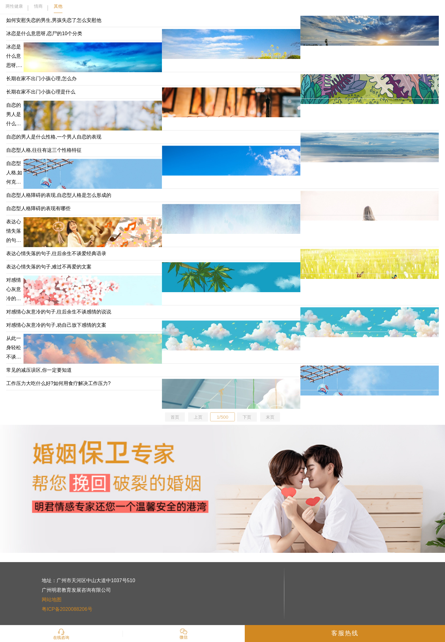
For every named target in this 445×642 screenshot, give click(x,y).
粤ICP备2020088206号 (67, 609)
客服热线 (344, 633)
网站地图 (51, 599)
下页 (247, 417)
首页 (175, 417)
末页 (270, 417)
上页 (198, 417)
